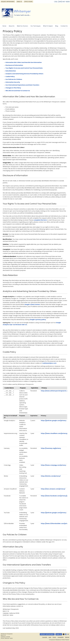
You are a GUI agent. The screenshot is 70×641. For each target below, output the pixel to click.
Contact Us (64, 26)
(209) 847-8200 (64, 1)
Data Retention (10, 71)
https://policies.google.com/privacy (53, 420)
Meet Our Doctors (22, 26)
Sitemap (67, 637)
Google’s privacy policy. (38, 319)
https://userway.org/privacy (51, 448)
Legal (50, 637)
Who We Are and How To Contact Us (17, 90)
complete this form (40, 220)
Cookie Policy (10, 76)
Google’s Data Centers (32, 304)
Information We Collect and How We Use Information (23, 62)
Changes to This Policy (13, 88)
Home (4, 26)
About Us (11, 26)
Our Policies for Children (13, 79)
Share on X (64, 634)
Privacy (54, 637)
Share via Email (68, 634)
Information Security (12, 82)
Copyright (44, 637)
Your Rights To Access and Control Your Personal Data (24, 68)
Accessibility (61, 637)
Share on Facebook (66, 634)
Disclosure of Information (14, 65)
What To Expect (48, 26)
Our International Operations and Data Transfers (22, 85)
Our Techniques (36, 26)
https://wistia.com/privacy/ (51, 476)
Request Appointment (7, 1)
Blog (56, 26)
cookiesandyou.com (49, 363)
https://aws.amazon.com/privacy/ (53, 489)
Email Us (19, 1)
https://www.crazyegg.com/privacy (53, 465)
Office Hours (28, 1)
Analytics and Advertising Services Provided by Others (24, 73)
